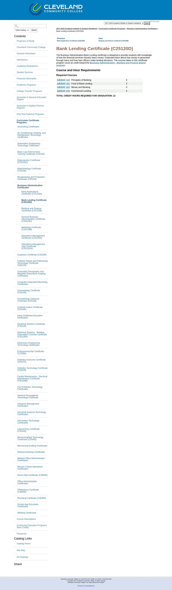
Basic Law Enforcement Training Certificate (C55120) (31, 153)
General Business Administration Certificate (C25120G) (33, 219)
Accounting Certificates (28, 127)
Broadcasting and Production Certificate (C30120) (31, 178)
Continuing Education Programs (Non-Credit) (32, 526)
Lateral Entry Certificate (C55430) (28, 430)
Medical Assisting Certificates (31, 452)
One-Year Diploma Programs (30, 114)
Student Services (25, 72)
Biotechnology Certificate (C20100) (29, 170)
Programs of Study (26, 41)
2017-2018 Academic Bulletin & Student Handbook (76, 29)
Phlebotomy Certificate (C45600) (28, 491)
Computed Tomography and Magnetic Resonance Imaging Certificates (31, 273)
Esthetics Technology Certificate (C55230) (32, 369)
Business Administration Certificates (30, 186)
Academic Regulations (27, 66)
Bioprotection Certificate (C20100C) (28, 161)
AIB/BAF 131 (63, 83)
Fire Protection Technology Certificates (30, 388)
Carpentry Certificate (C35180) (31, 255)
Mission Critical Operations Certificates (30, 468)
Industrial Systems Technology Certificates (31, 413)
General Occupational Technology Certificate (27, 396)
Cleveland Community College (31, 47)
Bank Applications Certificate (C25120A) (31, 193)
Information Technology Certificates (28, 422)
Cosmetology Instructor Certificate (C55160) (28, 300)
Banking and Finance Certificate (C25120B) (31, 209)
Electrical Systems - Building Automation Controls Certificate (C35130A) (32, 334)
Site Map (21, 550)
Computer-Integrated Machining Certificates (32, 283)
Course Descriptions (26, 519)
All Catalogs (22, 557)
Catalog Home (23, 543)
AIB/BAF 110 (63, 80)
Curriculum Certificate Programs (28, 121)
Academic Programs (26, 85)
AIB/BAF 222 (63, 87)
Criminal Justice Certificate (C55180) (30, 308)
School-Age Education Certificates (28, 505)
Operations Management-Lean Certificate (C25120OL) (33, 246)
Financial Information (27, 79)
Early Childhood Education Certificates (30, 317)
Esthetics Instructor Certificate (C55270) (31, 361)
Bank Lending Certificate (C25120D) (33, 201)
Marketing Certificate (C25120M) (31, 228)
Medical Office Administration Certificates (31, 459)
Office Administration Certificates (27, 482)
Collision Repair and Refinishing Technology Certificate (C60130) (32, 263)
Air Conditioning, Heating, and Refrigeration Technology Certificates (31, 135)
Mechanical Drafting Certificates (32, 446)
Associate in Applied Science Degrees (30, 107)
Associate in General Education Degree (31, 98)
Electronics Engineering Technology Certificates (28, 344)
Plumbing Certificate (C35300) (31, 498)
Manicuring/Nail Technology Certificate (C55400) (30, 438)
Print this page (154, 21)
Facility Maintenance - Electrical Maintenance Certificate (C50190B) (32, 378)
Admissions (22, 60)
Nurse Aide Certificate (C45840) (32, 475)
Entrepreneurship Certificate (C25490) (30, 352)
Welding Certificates (26, 513)
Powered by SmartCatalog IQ (86, 586)
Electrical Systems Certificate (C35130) (31, 325)
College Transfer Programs (29, 91)
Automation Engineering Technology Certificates (28, 144)
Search (34, 30)
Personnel (21, 534)
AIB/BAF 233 (63, 91)
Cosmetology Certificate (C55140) (28, 291)
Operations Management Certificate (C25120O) (33, 237)
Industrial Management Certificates (28, 405)
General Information (26, 53)
